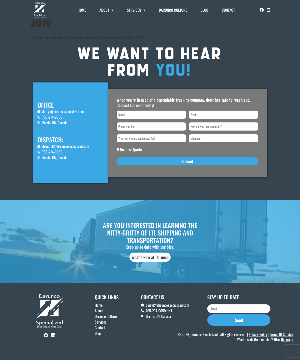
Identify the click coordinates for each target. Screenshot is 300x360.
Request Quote (131, 155)
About (106, 10)
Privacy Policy (258, 340)
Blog (204, 10)
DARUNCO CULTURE (173, 10)
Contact (228, 10)
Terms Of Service (281, 340)
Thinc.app (287, 345)
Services (136, 10)
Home (82, 10)
